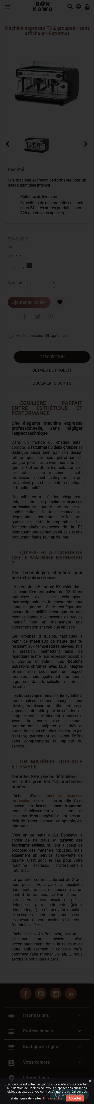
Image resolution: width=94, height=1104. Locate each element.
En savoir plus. (53, 1098)
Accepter (74, 1098)
